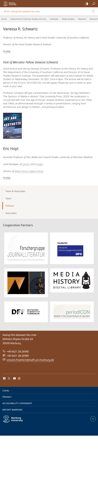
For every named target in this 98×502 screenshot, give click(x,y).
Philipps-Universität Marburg (15, 421)
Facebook (4, 378)
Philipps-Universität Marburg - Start (11, 3)
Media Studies (68, 19)
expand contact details (92, 419)
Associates (10, 213)
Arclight (39, 164)
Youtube (14, 378)
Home (4, 19)
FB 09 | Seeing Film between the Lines (93, 12)
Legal (5, 390)
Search (93, 4)
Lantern (26, 164)
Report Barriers (12, 409)
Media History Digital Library (29, 171)
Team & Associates (15, 191)
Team (8, 198)
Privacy (7, 396)
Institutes (54, 19)
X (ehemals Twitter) (8, 378)
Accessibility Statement (17, 403)
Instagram (19, 378)
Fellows (9, 205)
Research (82, 19)
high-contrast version (86, 4)
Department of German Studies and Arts (28, 19)
